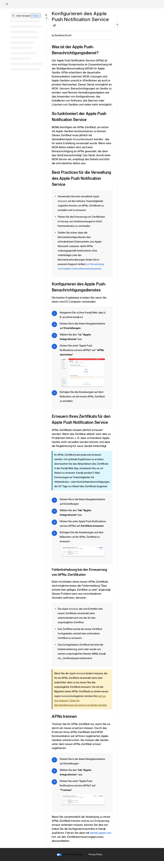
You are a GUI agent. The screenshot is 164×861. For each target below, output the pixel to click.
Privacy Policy (95, 854)
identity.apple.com (100, 832)
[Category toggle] (47, 18)
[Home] (7, 4)
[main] (82, 428)
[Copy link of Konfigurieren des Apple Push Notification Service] (54, 25)
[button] (26, 15)
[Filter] (46, 16)
